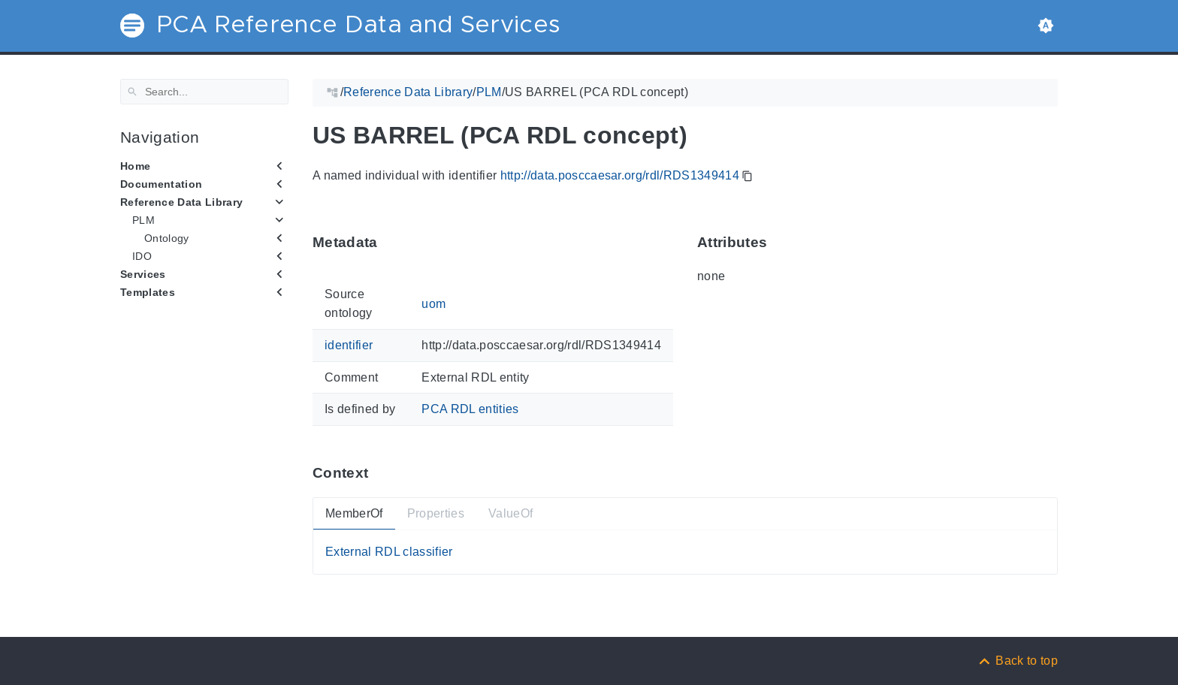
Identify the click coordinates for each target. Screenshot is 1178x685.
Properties (435, 513)
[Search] (204, 91)
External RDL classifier (389, 551)
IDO (142, 256)
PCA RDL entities (469, 409)
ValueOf (510, 513)
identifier (349, 345)
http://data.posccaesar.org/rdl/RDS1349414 (620, 175)
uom (433, 303)
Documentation (161, 184)
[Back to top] (1017, 660)
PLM (143, 220)
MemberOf (354, 513)
